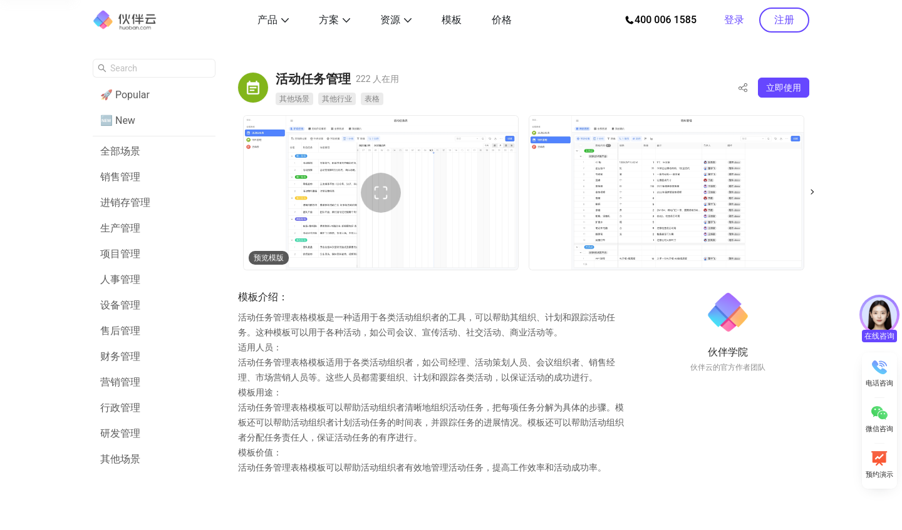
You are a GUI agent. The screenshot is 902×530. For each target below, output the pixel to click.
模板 (452, 20)
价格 (502, 20)
